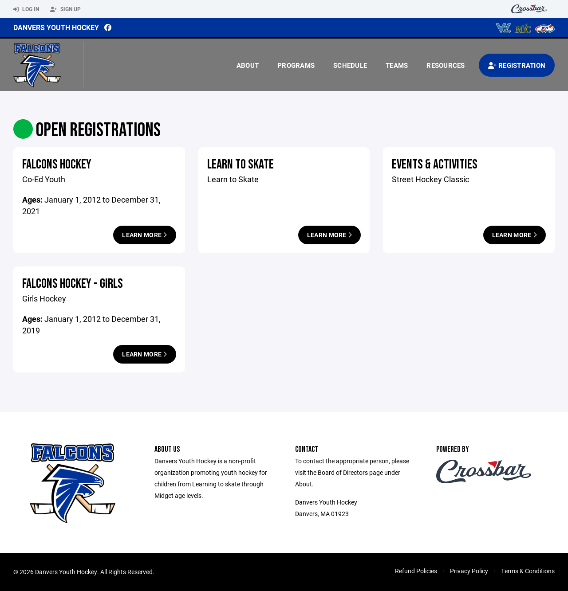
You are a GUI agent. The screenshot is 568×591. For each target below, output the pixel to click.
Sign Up (65, 9)
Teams (397, 65)
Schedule (350, 65)
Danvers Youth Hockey (56, 27)
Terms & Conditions (528, 571)
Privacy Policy (469, 571)
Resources (445, 65)
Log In (26, 9)
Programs (296, 65)
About (248, 65)
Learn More (144, 235)
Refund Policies (416, 571)
